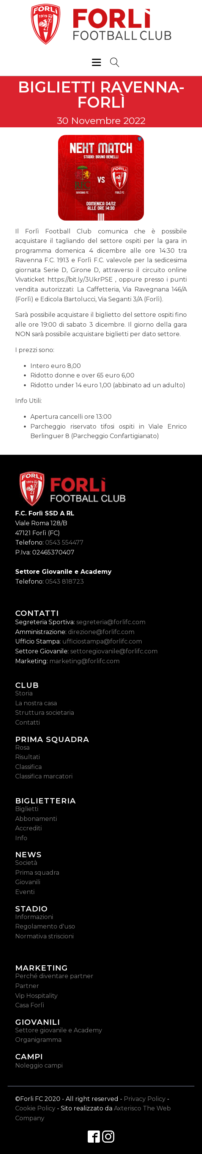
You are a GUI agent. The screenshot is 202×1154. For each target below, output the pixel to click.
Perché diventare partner (54, 976)
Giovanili (27, 882)
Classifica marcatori (44, 776)
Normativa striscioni (44, 936)
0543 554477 (64, 542)
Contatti (27, 722)
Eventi (25, 892)
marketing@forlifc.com (84, 661)
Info (21, 838)
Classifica (28, 766)
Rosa (22, 747)
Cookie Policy (35, 1108)
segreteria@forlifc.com (110, 622)
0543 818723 (64, 581)
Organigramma (38, 1039)
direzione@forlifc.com (101, 632)
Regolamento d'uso (45, 926)
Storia (24, 693)
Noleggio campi (39, 1065)
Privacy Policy (145, 1098)
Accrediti (28, 828)
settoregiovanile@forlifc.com (114, 651)
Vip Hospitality (36, 995)
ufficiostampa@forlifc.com (102, 641)
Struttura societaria (44, 712)
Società (26, 862)
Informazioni (34, 917)
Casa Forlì (29, 1005)
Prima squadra (37, 872)
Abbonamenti (36, 818)
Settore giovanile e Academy (58, 1030)
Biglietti (26, 809)
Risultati (27, 757)
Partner (27, 986)
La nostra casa (36, 703)
